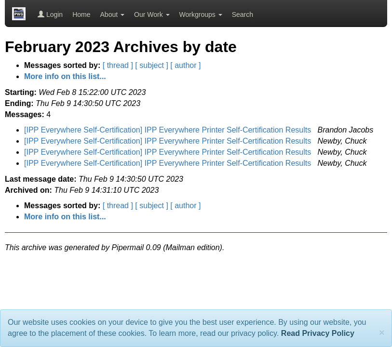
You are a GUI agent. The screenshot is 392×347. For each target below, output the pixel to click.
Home (81, 14)
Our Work (152, 14)
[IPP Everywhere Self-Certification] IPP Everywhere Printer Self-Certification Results (168, 130)
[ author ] (185, 65)
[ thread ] (118, 65)
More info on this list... (65, 76)
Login (50, 14)
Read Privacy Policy (317, 333)
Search (242, 14)
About (112, 14)
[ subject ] (151, 65)
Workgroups (200, 14)
